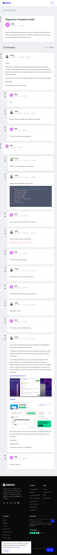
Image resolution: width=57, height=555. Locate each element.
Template (13, 26)
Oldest (51, 47)
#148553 (20, 147)
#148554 (24, 130)
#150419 (33, 233)
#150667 (24, 321)
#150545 (33, 270)
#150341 (24, 216)
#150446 (24, 253)
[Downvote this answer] (5, 97)
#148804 (33, 177)
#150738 (33, 160)
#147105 (28, 57)
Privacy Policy (32, 525)
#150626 (33, 304)
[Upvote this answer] (5, 93)
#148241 (33, 113)
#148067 (24, 96)
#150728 (24, 458)
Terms (49, 524)
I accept (6, 550)
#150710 (33, 339)
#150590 (24, 287)
